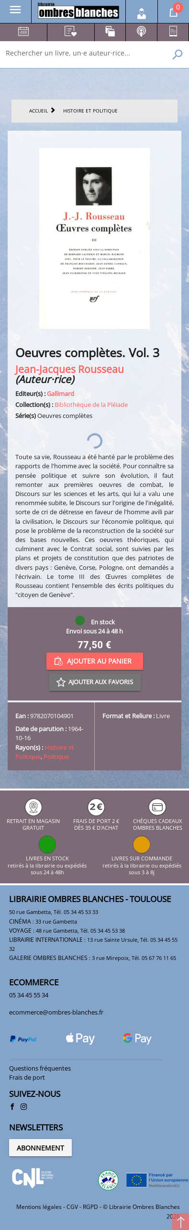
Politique (56, 756)
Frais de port (27, 1077)
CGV (72, 1207)
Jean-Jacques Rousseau (69, 369)
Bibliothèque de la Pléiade (91, 404)
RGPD (90, 1207)
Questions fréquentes (40, 1068)
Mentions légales (39, 1207)
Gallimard (60, 393)
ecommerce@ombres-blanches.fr (56, 1012)
